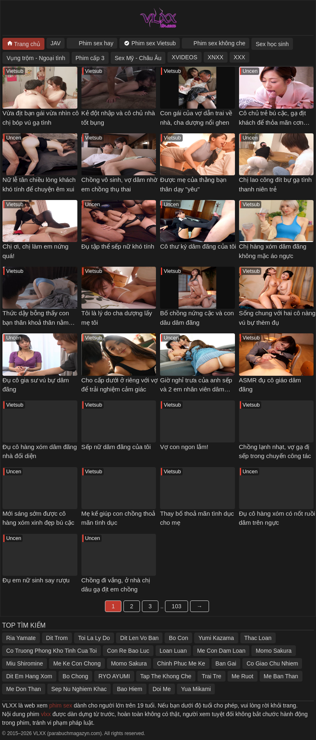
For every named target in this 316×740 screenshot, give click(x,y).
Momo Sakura (273, 650)
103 (176, 606)
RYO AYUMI (114, 676)
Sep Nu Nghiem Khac (79, 689)
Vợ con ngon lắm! (184, 446)
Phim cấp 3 (90, 58)
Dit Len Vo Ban (139, 638)
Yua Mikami (196, 689)
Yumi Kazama (216, 638)
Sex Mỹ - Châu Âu (138, 58)
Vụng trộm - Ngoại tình (36, 58)
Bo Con (178, 638)
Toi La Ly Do (94, 638)
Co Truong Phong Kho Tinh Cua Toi (51, 650)
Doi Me (162, 689)
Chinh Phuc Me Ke (181, 663)
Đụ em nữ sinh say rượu (36, 580)
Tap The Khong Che (165, 676)
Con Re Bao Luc (128, 650)
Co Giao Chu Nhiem (272, 663)
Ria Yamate (21, 638)
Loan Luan (173, 650)
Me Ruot (242, 676)
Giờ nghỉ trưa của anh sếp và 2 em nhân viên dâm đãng (196, 389)
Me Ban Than (281, 676)
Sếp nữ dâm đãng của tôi (116, 446)
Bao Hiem (129, 689)
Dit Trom (57, 638)
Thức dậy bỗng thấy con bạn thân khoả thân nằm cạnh (35, 322)
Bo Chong (75, 676)
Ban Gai (226, 663)
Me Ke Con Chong (76, 663)
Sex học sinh (272, 44)
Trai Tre (211, 676)
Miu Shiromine (24, 663)
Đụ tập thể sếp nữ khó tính (117, 246)
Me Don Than (23, 689)
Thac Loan (258, 638)
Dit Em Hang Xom (29, 676)
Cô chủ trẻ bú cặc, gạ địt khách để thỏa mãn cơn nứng (272, 122)
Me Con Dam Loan (221, 650)
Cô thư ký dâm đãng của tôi (198, 246)
